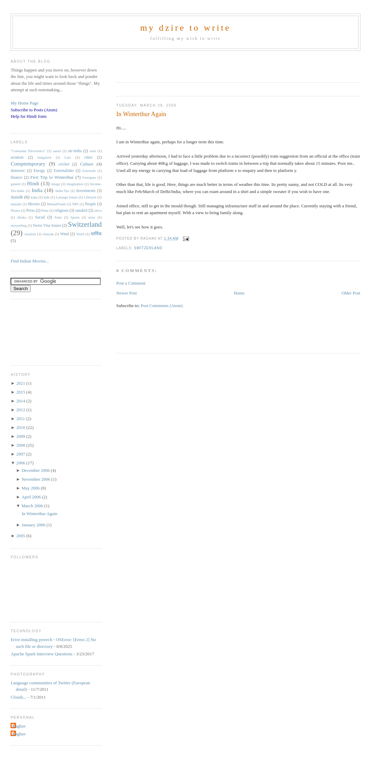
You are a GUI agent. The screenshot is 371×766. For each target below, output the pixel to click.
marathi (16, 204)
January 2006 (33, 524)
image (55, 184)
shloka (21, 217)
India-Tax (62, 191)
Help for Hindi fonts (29, 116)
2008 (21, 445)
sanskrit (81, 210)
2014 (21, 400)
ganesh (15, 184)
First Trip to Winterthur (51, 177)
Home (239, 293)
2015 (21, 392)
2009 (21, 436)
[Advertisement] (195, 64)
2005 (21, 535)
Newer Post (126, 293)
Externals (89, 171)
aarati (57, 151)
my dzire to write (185, 28)
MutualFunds (56, 204)
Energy (39, 171)
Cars (68, 157)
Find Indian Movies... (30, 261)
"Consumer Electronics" (28, 151)
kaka (34, 197)
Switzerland (148, 248)
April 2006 (31, 496)
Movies (34, 204)
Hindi (33, 183)
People (90, 204)
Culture (87, 163)
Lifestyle (90, 197)
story (92, 217)
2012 (21, 409)
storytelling (19, 225)
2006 (21, 462)
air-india (75, 151)
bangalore (44, 157)
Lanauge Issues (67, 197)
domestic (18, 171)
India (37, 190)
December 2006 (36, 470)
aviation (17, 157)
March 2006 (32, 505)
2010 (21, 427)
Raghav (19, 726)
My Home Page (24, 103)
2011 (21, 418)
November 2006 (36, 479)
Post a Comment (131, 283)
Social (40, 217)
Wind (64, 234)
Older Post (350, 293)
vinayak (48, 234)
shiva (98, 210)
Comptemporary (28, 163)
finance (16, 177)
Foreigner (89, 177)
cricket (63, 164)
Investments (85, 191)
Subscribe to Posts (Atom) (34, 109)
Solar (58, 217)
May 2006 (30, 488)
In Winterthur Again (141, 114)
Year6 (80, 234)
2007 (21, 454)
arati (93, 151)
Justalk (17, 197)
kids (46, 197)
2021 (21, 383)
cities (88, 157)
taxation (30, 234)
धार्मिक (96, 233)
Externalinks (64, 171)
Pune (45, 210)
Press (30, 210)
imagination (75, 184)
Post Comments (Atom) (162, 305)
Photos (15, 210)
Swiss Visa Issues (47, 225)
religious (61, 210)
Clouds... (19, 697)
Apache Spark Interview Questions (41, 653)
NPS (75, 204)
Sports (75, 217)
